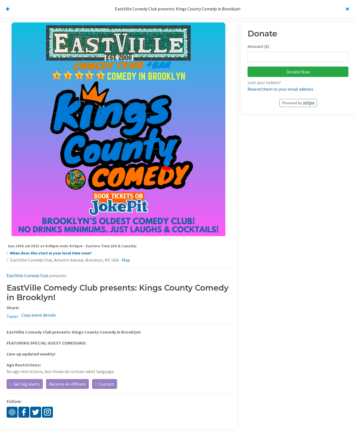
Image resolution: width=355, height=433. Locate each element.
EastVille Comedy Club (28, 275)
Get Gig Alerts (25, 384)
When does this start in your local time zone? (51, 253)
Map (126, 260)
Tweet (12, 316)
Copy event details (38, 315)
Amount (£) (258, 46)
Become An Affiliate (67, 384)
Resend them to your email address (280, 89)
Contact (104, 384)
